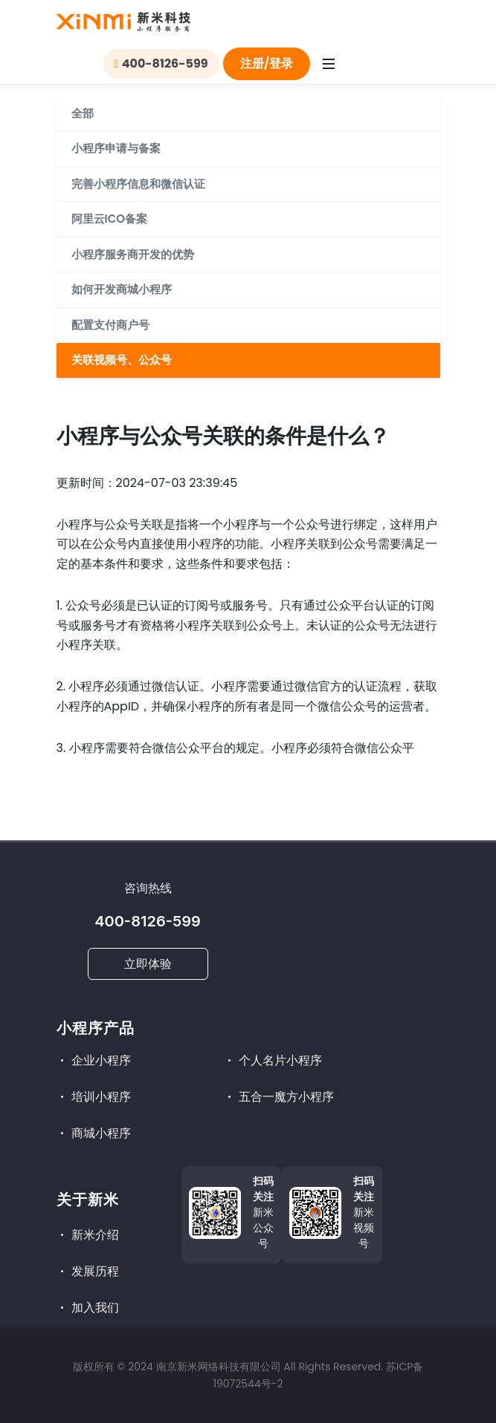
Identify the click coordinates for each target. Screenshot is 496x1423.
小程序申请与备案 (116, 148)
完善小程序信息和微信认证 (138, 184)
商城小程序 (94, 1133)
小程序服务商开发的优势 (132, 254)
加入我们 (88, 1307)
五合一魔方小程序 (279, 1096)
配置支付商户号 (110, 325)
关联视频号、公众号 (121, 359)
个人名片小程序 (273, 1060)
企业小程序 (94, 1060)
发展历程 (88, 1271)
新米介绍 (88, 1235)
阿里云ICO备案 (109, 218)
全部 (82, 113)
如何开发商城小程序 (121, 289)
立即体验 (148, 963)
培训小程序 (94, 1096)
